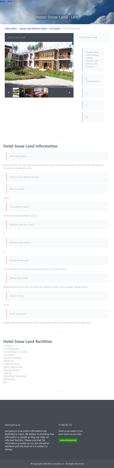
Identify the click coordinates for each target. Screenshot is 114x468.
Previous (9, 65)
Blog (10, 1)
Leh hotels (54, 28)
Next (69, 65)
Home (3, 1)
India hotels (11, 28)
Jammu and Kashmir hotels (33, 28)
